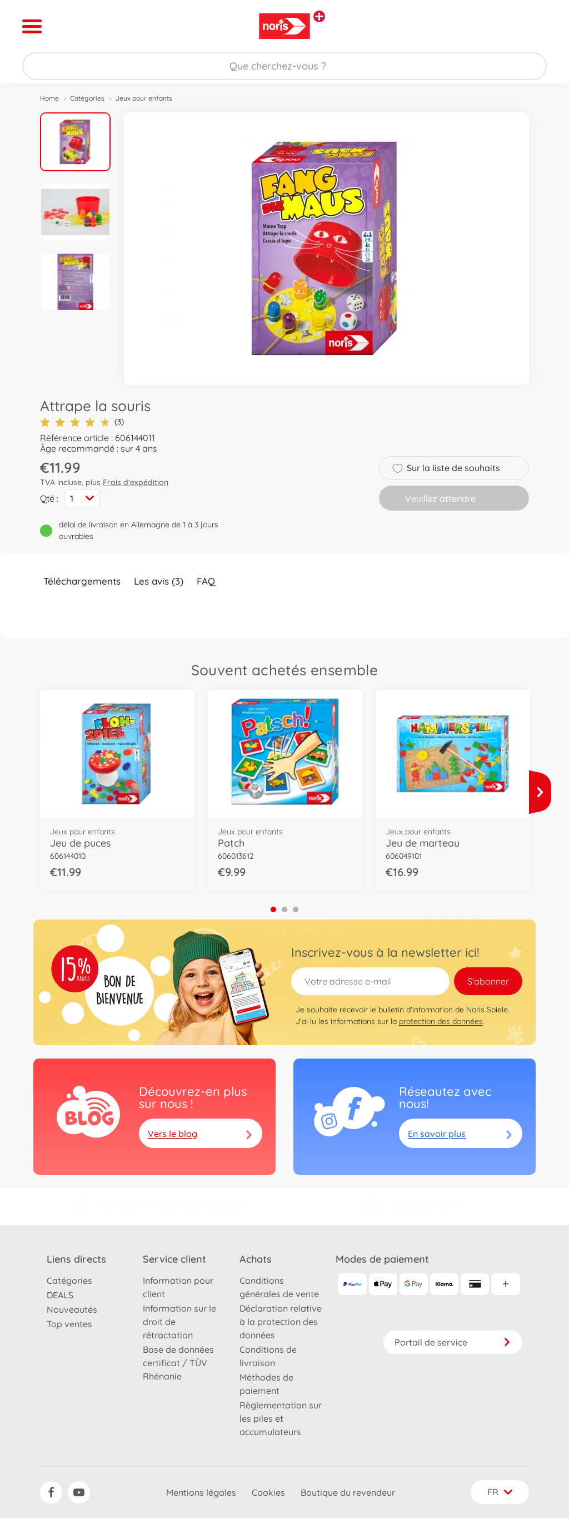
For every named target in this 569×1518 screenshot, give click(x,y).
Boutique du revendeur (348, 1492)
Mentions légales (201, 1492)
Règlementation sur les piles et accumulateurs (280, 1418)
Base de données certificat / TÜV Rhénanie (178, 1363)
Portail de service (453, 1342)
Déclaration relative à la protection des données (280, 1322)
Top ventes (69, 1323)
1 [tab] (273, 909)
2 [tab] (284, 909)
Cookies (268, 1492)
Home (49, 98)
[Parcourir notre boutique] (284, 66)
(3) (82, 422)
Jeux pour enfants (144, 98)
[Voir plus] (540, 792)
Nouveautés (72, 1309)
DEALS (60, 1295)
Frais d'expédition (135, 482)
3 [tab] (295, 909)
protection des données (441, 1021)
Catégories (87, 98)
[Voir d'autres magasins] (319, 16)
